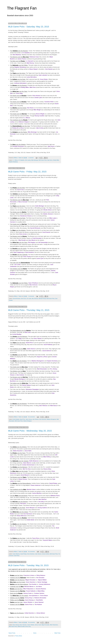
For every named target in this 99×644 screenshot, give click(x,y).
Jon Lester (17, 264)
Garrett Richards (35, 228)
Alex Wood (31, 240)
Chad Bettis (39, 600)
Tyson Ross (35, 538)
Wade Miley (41, 591)
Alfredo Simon (47, 210)
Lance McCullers (32, 77)
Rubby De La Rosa (18, 128)
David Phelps (53, 483)
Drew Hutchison (31, 553)
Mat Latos (28, 332)
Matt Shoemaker (42, 369)
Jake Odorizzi (42, 499)
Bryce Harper (33, 69)
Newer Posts (12, 633)
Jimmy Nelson (40, 613)
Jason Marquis (30, 507)
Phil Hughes (31, 242)
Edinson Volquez (24, 122)
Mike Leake (52, 218)
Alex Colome (20, 375)
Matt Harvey (30, 63)
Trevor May (19, 93)
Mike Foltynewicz (28, 588)
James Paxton (22, 59)
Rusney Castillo (39, 115)
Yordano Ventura (39, 593)
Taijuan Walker (42, 580)
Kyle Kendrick (29, 252)
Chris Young (27, 256)
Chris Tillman (38, 338)
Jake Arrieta (39, 128)
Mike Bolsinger (32, 132)
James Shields (27, 602)
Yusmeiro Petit (48, 101)
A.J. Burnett (29, 61)
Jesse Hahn (27, 450)
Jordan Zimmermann (28, 465)
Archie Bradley (16, 334)
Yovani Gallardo (31, 591)
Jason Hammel (39, 602)
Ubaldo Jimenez (48, 214)
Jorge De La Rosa (42, 356)
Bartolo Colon (31, 489)
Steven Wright (40, 114)
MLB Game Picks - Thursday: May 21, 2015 (28, 310)
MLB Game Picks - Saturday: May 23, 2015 (28, 26)
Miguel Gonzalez (30, 580)
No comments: (31, 416)
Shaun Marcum (21, 515)
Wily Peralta (22, 240)
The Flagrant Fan (22, 8)
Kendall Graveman (18, 146)
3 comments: (31, 296)
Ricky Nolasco (41, 575)
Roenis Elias (47, 469)
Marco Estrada (22, 202)
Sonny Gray (28, 598)
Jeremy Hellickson (44, 584)
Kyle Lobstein (43, 75)
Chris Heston (36, 95)
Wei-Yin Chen (27, 469)
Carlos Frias (28, 604)
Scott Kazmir (46, 232)
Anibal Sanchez (29, 613)
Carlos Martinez (37, 493)
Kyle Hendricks (42, 419)
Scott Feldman (48, 344)
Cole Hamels (49, 69)
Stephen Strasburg (20, 67)
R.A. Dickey (53, 369)
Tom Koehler (33, 584)
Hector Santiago (42, 582)
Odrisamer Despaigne (32, 389)
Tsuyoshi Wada (47, 540)
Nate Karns (51, 146)
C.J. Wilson (26, 117)
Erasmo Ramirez (41, 588)
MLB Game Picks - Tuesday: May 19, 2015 (28, 565)
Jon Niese (39, 586)
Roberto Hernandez (40, 598)
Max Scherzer (33, 285)
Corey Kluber (44, 79)
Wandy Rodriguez (19, 379)
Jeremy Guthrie (42, 507)
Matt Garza (53, 405)
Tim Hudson (38, 604)
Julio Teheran (43, 405)
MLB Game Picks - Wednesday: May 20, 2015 (30, 431)
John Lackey (28, 160)
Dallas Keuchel (17, 450)
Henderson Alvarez (26, 216)
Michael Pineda (42, 298)
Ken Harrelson (28, 514)
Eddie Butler (31, 520)
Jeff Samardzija (43, 242)
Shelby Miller (25, 87)
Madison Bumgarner (38, 361)
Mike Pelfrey (47, 456)
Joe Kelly (41, 501)
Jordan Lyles (38, 97)
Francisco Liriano (29, 575)
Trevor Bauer (44, 595)
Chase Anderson (36, 485)
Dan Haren (30, 108)
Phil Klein (23, 503)
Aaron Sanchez (30, 582)
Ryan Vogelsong (18, 252)
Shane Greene (22, 479)
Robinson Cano (34, 57)
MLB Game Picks (43, 160)
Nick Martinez (17, 54)
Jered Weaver (25, 475)
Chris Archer (23, 234)
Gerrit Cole (20, 189)
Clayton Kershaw (52, 361)
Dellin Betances (34, 461)
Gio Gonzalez (40, 577)
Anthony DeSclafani (20, 83)
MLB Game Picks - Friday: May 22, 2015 (27, 171)
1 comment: (31, 157)
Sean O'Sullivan (33, 283)
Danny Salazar (26, 385)
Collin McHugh (39, 206)
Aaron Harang (29, 600)
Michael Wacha (28, 586)
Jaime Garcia (31, 348)
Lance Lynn (40, 258)
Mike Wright (37, 109)
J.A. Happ (19, 338)
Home (34, 633)
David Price (29, 342)
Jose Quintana (33, 595)
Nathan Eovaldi (21, 626)
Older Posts (57, 633)
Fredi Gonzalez (37, 238)
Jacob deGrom (46, 350)
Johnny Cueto (27, 593)
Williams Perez (55, 495)
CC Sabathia (26, 52)
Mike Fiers (33, 87)
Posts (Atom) (18, 636)
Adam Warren (27, 463)
